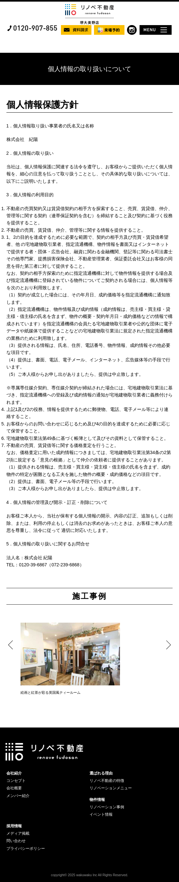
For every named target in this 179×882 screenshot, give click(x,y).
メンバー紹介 (18, 796)
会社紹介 (14, 773)
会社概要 (14, 788)
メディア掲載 (18, 833)
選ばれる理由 (101, 773)
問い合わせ (16, 841)
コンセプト (16, 781)
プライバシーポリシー (25, 848)
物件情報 (97, 800)
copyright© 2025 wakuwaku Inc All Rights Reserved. (89, 875)
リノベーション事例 (106, 807)
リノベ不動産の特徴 (106, 781)
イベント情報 (101, 814)
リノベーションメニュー (110, 788)
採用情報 (14, 826)
